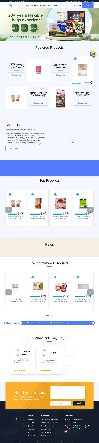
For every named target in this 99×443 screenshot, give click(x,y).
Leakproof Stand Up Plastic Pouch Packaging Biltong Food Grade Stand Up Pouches (38, 218)
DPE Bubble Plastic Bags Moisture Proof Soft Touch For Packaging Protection (83, 301)
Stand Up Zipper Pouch (47, 432)
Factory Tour (31, 422)
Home (27, 5)
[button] (8, 210)
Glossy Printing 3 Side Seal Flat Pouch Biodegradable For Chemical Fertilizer (83, 218)
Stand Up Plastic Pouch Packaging (50, 419)
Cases (55, 5)
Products (34, 5)
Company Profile (32, 419)
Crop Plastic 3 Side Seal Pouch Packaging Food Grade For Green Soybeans (38, 301)
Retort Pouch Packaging (47, 426)
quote (87, 5)
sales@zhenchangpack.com (72, 1)
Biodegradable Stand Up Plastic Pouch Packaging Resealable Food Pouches (16, 218)
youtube (65, 431)
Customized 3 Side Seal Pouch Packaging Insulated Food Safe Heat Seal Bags (61, 218)
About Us (42, 5)
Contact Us (31, 429)
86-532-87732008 (89, 1)
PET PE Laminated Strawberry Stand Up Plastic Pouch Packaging (15, 301)
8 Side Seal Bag (45, 429)
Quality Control (32, 426)
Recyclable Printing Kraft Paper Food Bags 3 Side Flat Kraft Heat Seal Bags (47, 323)
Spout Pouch (44, 435)
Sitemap (30, 432)
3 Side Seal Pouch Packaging (49, 422)
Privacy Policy (31, 435)
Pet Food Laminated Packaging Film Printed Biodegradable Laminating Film (61, 301)
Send (79, 403)
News (49, 5)
